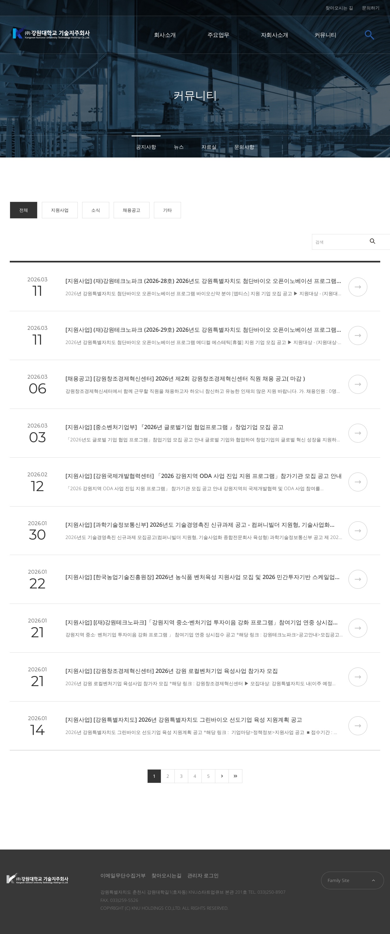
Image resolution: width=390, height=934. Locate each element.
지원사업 (60, 210)
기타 (167, 210)
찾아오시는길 (166, 875)
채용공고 (131, 210)
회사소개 (165, 34)
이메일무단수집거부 (123, 875)
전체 (23, 210)
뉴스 (179, 146)
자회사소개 (274, 34)
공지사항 (146, 146)
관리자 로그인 (203, 875)
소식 (95, 210)
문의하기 (371, 8)
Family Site (338, 880)
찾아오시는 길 (339, 8)
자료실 (209, 146)
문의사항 (244, 146)
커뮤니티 (325, 34)
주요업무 (218, 34)
